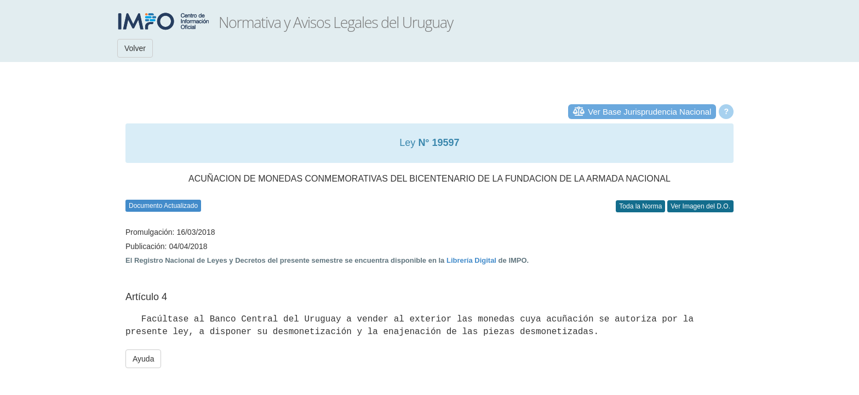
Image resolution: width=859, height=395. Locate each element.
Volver (135, 48)
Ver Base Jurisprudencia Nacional (649, 111)
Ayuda (143, 358)
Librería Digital (471, 260)
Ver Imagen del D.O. (700, 206)
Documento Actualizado (163, 206)
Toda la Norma (640, 206)
